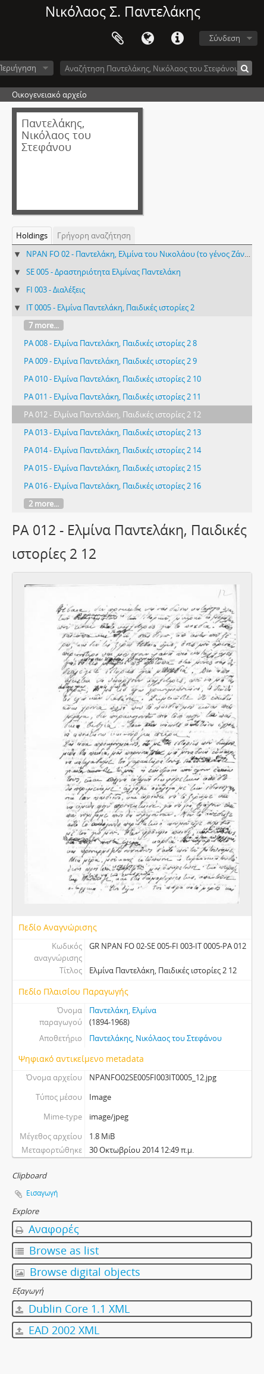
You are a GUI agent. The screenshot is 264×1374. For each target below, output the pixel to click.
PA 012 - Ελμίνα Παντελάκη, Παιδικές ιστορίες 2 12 (112, 414)
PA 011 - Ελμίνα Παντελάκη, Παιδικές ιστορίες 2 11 (112, 396)
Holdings (32, 235)
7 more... (44, 325)
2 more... (44, 503)
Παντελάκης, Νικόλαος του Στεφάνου (155, 1038)
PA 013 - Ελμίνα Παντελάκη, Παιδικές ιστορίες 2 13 (112, 432)
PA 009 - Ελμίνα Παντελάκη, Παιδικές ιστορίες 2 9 (110, 361)
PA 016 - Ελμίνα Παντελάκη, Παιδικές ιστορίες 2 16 (112, 485)
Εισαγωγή (42, 1193)
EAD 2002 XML (57, 1330)
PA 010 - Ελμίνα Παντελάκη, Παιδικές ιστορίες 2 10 (112, 378)
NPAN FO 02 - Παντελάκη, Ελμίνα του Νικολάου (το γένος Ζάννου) (143, 254)
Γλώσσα (147, 39)
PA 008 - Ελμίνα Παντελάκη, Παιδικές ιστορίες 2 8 (110, 343)
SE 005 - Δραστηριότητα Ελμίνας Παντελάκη (103, 271)
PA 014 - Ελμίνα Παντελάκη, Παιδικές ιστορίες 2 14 (112, 450)
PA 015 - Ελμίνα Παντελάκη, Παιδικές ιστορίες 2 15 (112, 468)
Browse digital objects (77, 1272)
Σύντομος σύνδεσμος (177, 39)
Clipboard (118, 39)
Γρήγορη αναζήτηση (94, 235)
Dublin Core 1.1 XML (72, 1308)
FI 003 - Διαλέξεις (55, 289)
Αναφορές (47, 1229)
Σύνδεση (224, 38)
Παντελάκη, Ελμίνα (122, 1010)
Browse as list (57, 1250)
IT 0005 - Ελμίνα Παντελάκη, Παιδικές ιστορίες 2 (110, 307)
